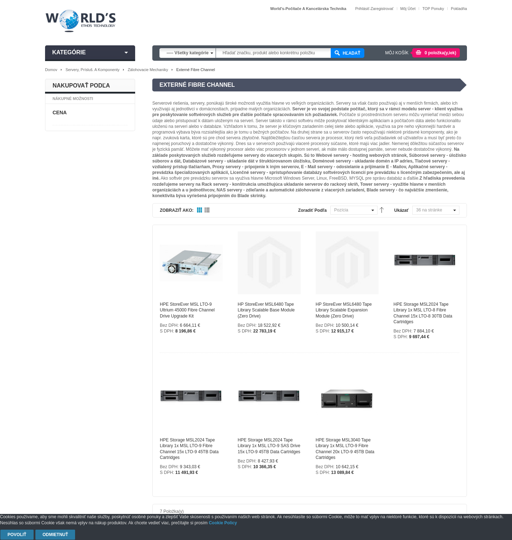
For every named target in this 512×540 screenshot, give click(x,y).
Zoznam (207, 210)
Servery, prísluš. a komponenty (92, 70)
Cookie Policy (223, 522)
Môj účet (408, 8)
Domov (51, 70)
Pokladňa (459, 8)
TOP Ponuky (433, 8)
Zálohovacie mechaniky (148, 70)
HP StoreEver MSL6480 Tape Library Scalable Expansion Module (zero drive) (344, 310)
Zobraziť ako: (176, 210)
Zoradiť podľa (312, 210)
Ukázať (401, 210)
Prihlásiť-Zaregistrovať (374, 8)
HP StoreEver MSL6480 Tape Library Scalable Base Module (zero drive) (266, 310)
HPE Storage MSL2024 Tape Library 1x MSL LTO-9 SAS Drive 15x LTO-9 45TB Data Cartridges (269, 446)
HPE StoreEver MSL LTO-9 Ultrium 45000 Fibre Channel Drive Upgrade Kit (187, 310)
